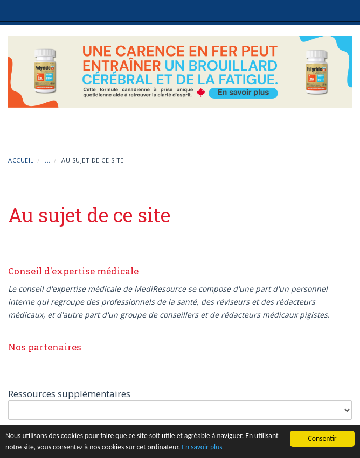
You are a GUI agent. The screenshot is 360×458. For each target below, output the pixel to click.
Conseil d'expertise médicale (73, 271)
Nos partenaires (44, 347)
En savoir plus (202, 447)
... (48, 160)
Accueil (21, 160)
